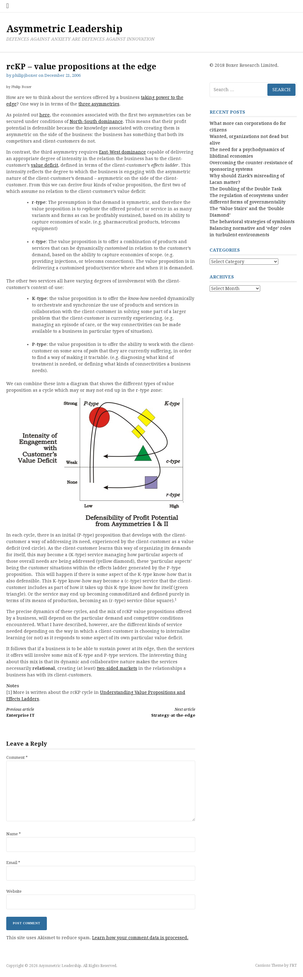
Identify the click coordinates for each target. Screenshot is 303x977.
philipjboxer (24, 75)
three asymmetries (98, 103)
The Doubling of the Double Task (245, 188)
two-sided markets (117, 668)
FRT (293, 965)
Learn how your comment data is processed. (140, 937)
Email (13, 862)
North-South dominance (96, 121)
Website (14, 891)
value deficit (44, 165)
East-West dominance (122, 152)
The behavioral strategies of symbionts (252, 221)
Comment (17, 757)
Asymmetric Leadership (64, 28)
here (44, 114)
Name (13, 834)
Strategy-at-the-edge (152, 712)
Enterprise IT (48, 712)
